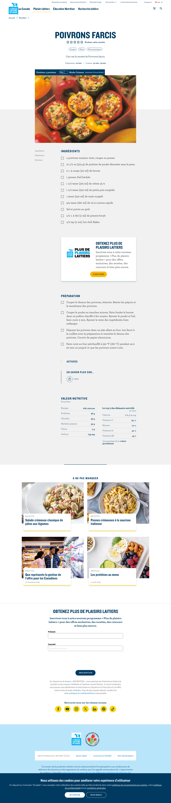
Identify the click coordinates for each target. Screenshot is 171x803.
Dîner (81, 49)
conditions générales (96, 788)
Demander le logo (96, 2)
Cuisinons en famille (102, 755)
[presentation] (85, 660)
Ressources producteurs (78, 2)
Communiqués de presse (129, 2)
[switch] (81, 72)
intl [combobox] (159, 2)
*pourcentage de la (114, 442)
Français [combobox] (147, 2)
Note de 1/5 (68, 42)
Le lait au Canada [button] (34, 9)
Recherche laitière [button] (113, 9)
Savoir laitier (81, 755)
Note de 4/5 (78, 42)
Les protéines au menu (105, 575)
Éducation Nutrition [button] (85, 9)
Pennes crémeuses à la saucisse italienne (111, 522)
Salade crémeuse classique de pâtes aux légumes (44, 522)
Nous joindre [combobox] (110, 2)
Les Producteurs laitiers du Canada (13, 8)
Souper (73, 49)
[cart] (154, 9)
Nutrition (38, 160)
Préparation (39, 155)
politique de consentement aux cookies (129, 785)
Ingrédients (39, 151)
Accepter (74, 795)
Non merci (96, 795)
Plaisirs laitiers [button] (59, 9)
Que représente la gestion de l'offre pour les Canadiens (43, 576)
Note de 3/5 (75, 42)
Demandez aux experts (59, 2)
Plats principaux (94, 49)
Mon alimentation (125, 755)
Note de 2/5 (71, 42)
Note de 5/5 (81, 42)
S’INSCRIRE (98, 274)
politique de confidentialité (81, 693)
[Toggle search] (161, 9)
